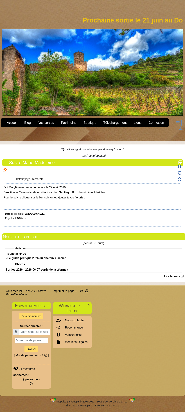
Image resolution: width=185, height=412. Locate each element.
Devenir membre (31, 316)
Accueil (30, 291)
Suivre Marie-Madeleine (32, 162)
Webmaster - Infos (75, 308)
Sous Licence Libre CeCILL (112, 401)
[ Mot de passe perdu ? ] (31, 355)
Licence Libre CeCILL (106, 405)
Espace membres (32, 305)
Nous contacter (74, 320)
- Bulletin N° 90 (16, 253)
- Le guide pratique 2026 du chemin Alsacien (36, 258)
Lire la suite (173, 276)
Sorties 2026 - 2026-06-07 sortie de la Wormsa (37, 269)
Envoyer (31, 348)
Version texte (73, 334)
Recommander (74, 327)
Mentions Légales (76, 341)
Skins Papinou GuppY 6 (80, 405)
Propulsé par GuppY (68, 401)
